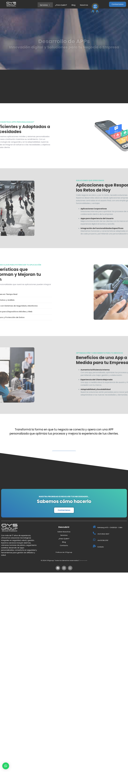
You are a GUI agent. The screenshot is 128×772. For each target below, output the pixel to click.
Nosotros (84, 5)
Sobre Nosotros (64, 532)
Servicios (45, 5)
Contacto (64, 545)
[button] (5, 765)
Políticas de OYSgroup (64, 552)
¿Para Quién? (61, 5)
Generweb (83, 560)
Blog (73, 5)
